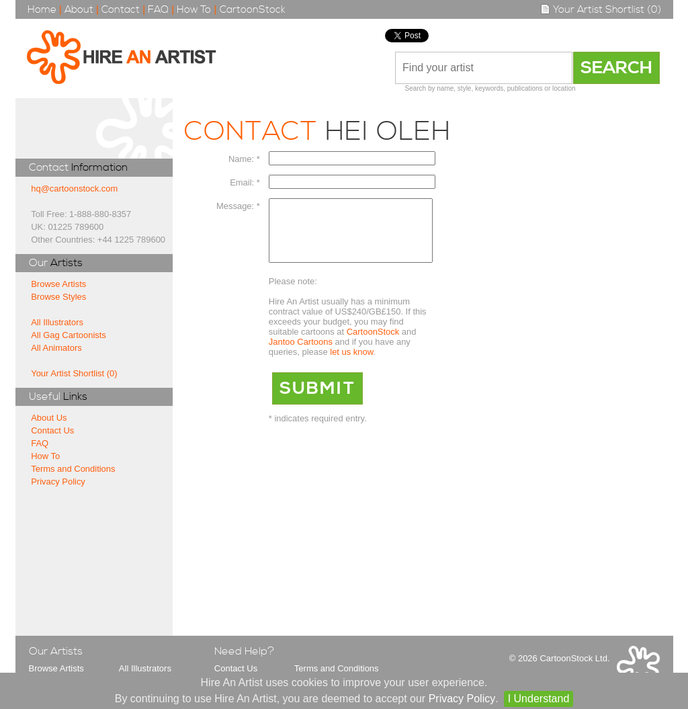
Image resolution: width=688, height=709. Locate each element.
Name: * (244, 159)
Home (42, 9)
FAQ (158, 9)
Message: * (238, 206)
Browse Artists (58, 284)
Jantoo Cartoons (301, 354)
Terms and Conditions (73, 469)
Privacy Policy (58, 481)
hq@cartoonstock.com (74, 188)
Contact (120, 9)
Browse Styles (58, 297)
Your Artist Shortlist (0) (600, 9)
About (78, 9)
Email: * (245, 182)
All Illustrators (57, 322)
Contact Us (52, 430)
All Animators (56, 348)
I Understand (539, 698)
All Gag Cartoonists (68, 335)
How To (194, 9)
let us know (351, 364)
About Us (49, 418)
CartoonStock (253, 9)
